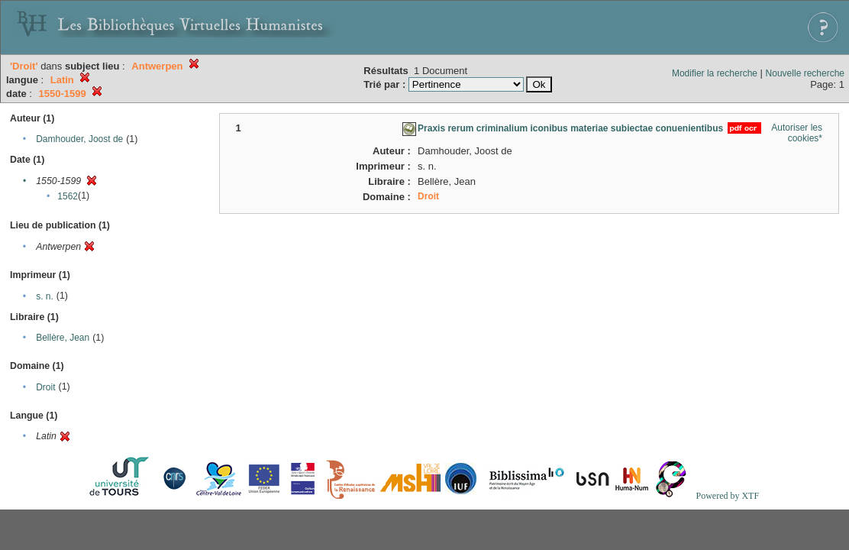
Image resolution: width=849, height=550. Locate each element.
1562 (67, 196)
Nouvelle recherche (805, 73)
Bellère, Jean (62, 337)
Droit (45, 387)
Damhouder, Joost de (79, 139)
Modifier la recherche (714, 73)
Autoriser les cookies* (796, 133)
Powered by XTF (727, 495)
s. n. (44, 296)
